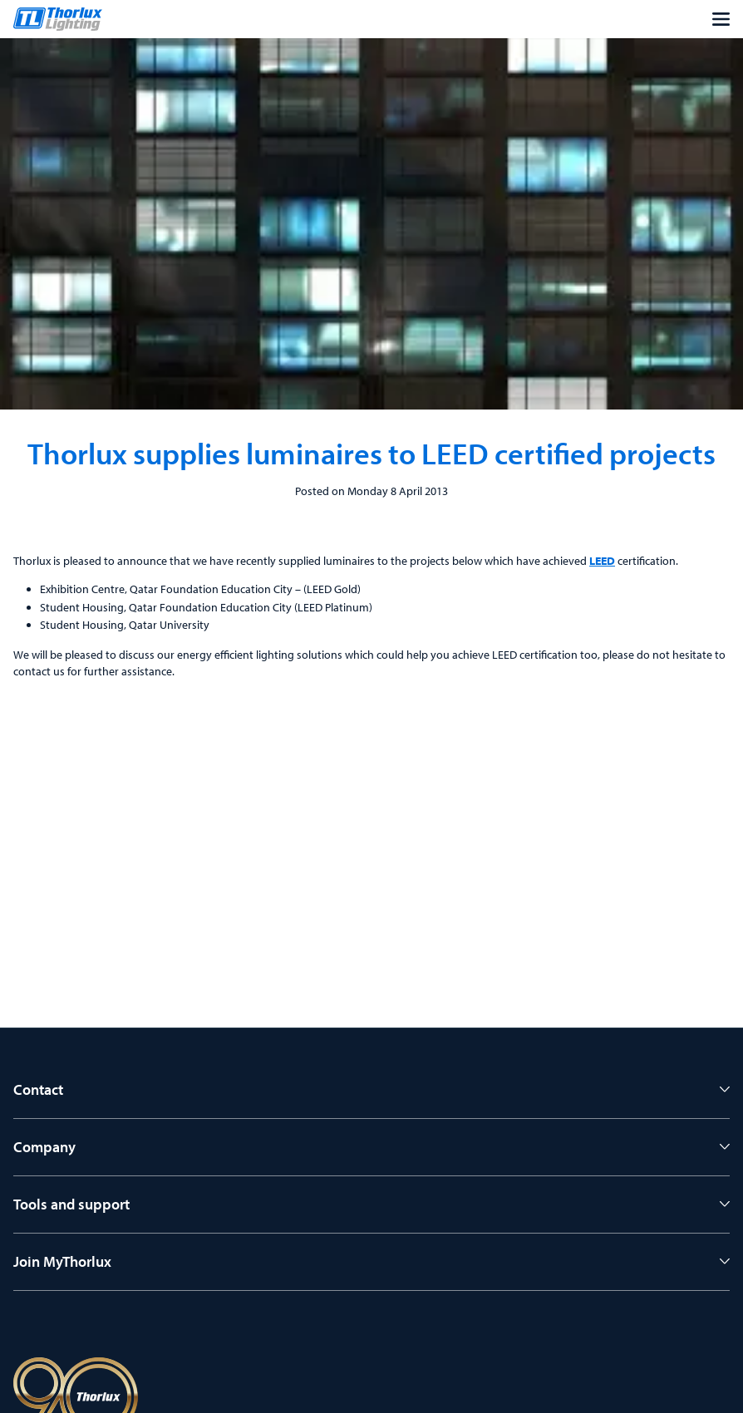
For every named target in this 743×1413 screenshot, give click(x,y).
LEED (602, 560)
